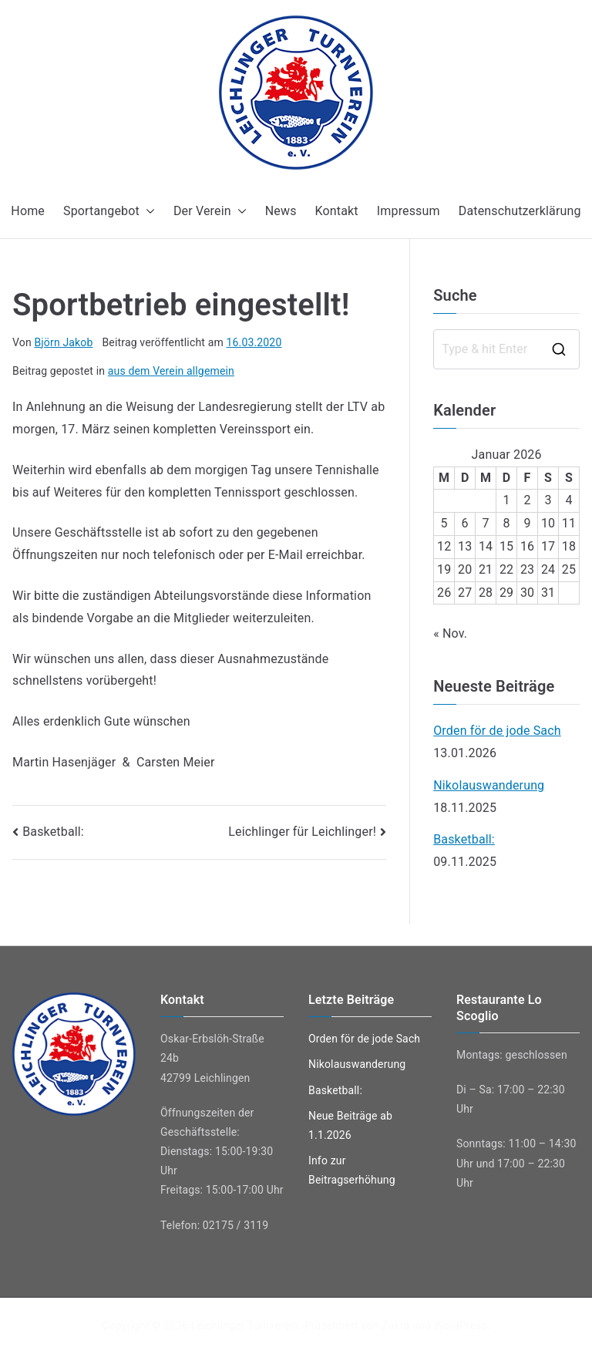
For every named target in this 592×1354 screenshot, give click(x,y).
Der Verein (210, 211)
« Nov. (450, 633)
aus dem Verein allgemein (171, 371)
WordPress (459, 1325)
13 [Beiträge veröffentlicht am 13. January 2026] (465, 546)
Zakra (395, 1325)
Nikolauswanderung (488, 785)
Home (28, 211)
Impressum (408, 211)
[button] (147, 211)
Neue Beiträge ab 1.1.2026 (350, 1125)
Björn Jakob (63, 342)
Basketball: (53, 831)
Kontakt (336, 211)
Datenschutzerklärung (520, 211)
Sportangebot (109, 211)
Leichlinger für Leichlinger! (302, 831)
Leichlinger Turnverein (245, 1325)
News (281, 211)
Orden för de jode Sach (497, 730)
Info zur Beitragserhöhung (351, 1170)
